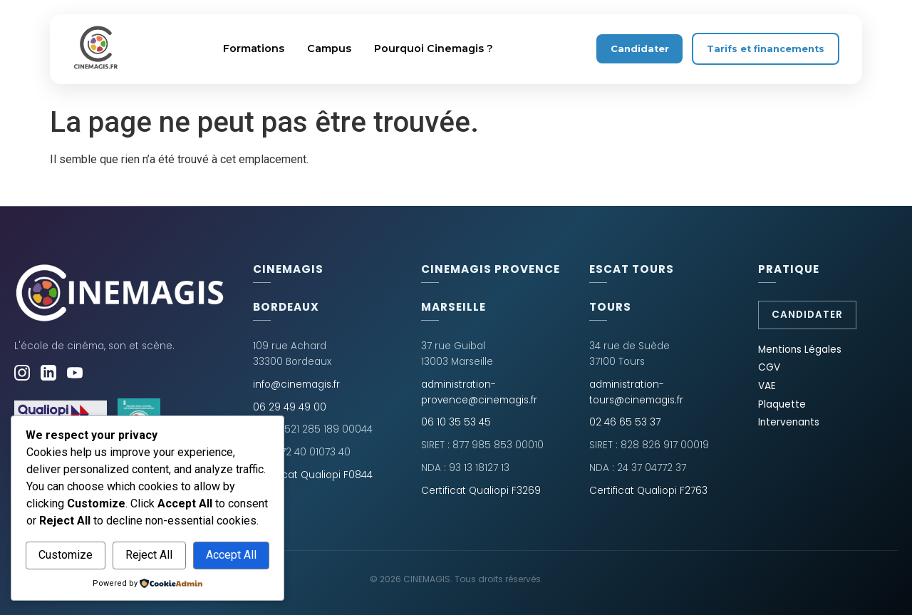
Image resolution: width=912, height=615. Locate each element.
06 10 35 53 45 (456, 422)
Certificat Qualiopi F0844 (313, 475)
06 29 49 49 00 (289, 407)
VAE (767, 386)
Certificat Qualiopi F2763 (648, 490)
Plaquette (782, 404)
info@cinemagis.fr (296, 384)
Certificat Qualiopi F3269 (481, 490)
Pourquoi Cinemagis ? (433, 48)
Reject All (148, 555)
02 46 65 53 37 (624, 422)
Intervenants (788, 422)
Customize (65, 555)
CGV (769, 367)
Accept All (231, 555)
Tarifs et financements (765, 48)
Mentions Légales (799, 349)
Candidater (640, 48)
